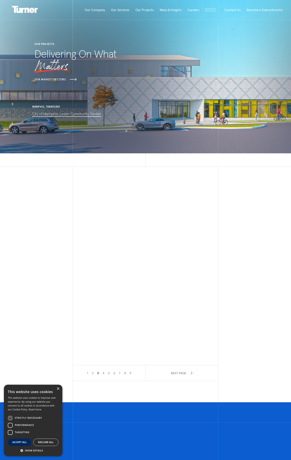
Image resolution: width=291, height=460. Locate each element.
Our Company (95, 10)
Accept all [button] (19, 442)
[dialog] (33, 420)
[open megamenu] (210, 9)
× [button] (57, 388)
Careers (193, 10)
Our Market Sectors (55, 79)
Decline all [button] (46, 442)
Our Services (120, 10)
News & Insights (171, 10)
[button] (12, 104)
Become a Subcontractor (265, 10)
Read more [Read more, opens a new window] (35, 409)
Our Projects (144, 10)
